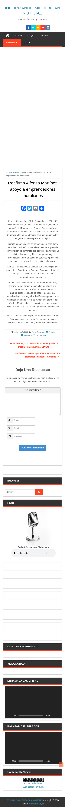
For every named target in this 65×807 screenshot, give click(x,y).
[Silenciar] (52, 715)
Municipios (28, 335)
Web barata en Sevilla (33, 787)
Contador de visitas (33, 783)
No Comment (41, 335)
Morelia (16, 172)
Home (8, 172)
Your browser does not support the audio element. (33, 553)
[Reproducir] (8, 715)
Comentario (35, 390)
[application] (33, 702)
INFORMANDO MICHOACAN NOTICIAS (23, 800)
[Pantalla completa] (57, 715)
